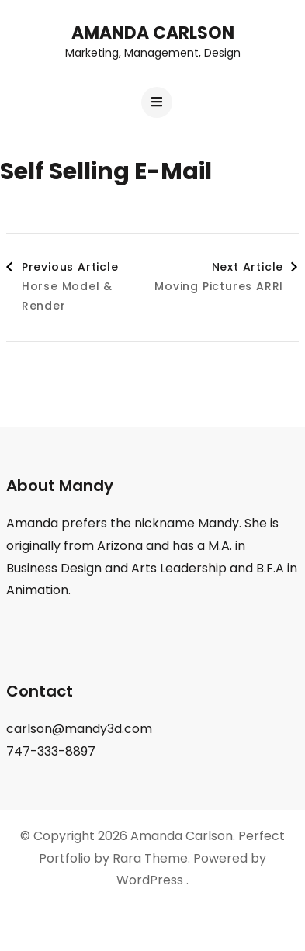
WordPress (149, 880)
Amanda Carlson (152, 33)
